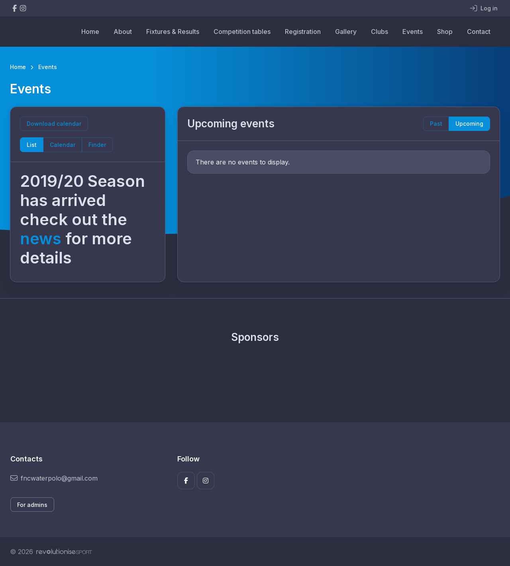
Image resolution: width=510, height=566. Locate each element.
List (32, 144)
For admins (32, 504)
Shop (445, 32)
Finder (97, 144)
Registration (303, 32)
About (123, 32)
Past (436, 123)
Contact (478, 32)
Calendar (62, 144)
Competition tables (242, 32)
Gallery (346, 32)
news (40, 238)
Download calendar (54, 123)
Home (90, 32)
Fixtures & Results (172, 32)
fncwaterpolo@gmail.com (54, 478)
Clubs (379, 32)
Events (412, 32)
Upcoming (469, 123)
